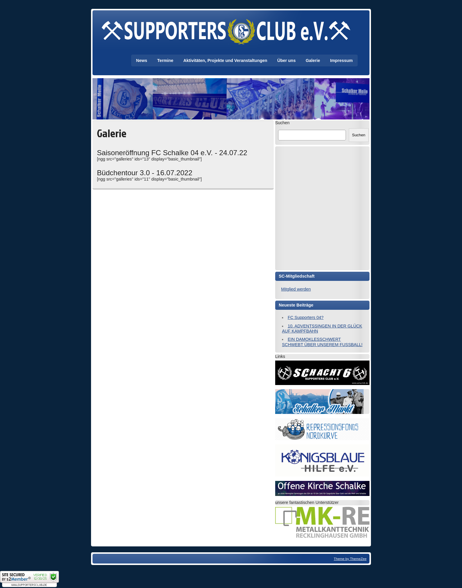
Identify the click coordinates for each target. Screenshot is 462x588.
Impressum (341, 60)
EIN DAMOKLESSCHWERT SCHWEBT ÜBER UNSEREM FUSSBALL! (322, 342)
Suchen (282, 122)
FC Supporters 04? (306, 317)
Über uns (286, 60)
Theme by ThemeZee (350, 559)
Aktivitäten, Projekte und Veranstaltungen (225, 60)
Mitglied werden (296, 289)
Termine (165, 60)
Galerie (313, 60)
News (141, 60)
